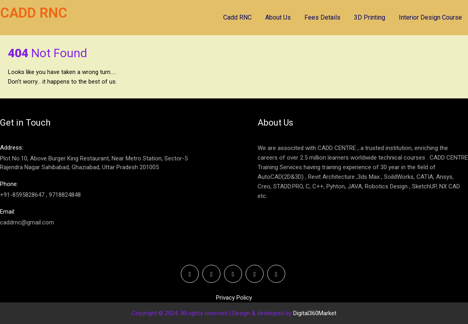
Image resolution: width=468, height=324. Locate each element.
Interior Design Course (430, 17)
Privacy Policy (234, 297)
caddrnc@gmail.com (105, 216)
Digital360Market (314, 313)
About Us (278, 17)
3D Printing (369, 17)
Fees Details (322, 17)
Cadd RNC (237, 17)
